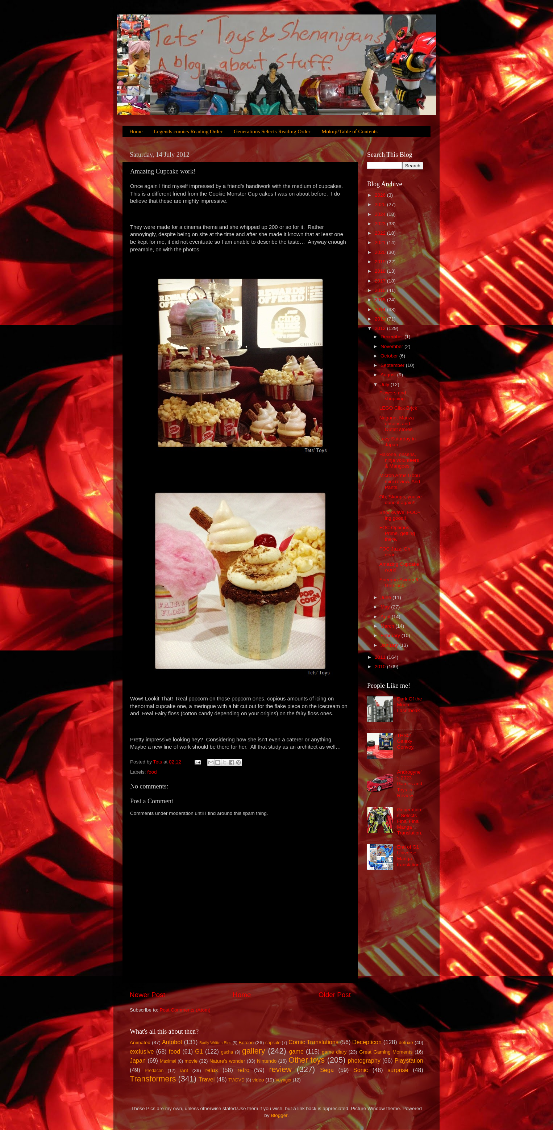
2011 (381, 657)
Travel (207, 1079)
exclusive (142, 1051)
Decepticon (367, 1042)
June (386, 597)
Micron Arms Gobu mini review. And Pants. (399, 481)
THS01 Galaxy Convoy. (406, 741)
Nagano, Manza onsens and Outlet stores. (396, 423)
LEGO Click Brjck (398, 408)
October (390, 356)
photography (364, 1060)
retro (243, 1070)
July (386, 384)
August (389, 374)
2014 (381, 309)
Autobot (172, 1042)
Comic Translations (313, 1042)
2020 (381, 252)
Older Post (335, 995)
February (391, 635)
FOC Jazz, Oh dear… (395, 551)
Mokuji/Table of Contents (349, 131)
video (258, 1080)
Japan (138, 1060)
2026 (381, 195)
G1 (199, 1051)
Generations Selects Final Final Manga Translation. (409, 821)
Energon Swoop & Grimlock (399, 582)
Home (136, 131)
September (393, 365)
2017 (381, 281)
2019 (381, 261)
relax (211, 1070)
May (386, 607)
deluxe (406, 1042)
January (390, 645)
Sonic (360, 1070)
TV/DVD (236, 1080)
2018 (381, 271)
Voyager (283, 1080)
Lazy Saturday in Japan (397, 441)
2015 (381, 299)
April (386, 616)
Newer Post (147, 995)
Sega (327, 1070)
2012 (381, 328)
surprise (397, 1070)
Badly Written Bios (215, 1043)
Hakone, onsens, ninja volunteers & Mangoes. (399, 460)
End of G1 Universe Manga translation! (409, 855)
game (296, 1051)
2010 (381, 666)
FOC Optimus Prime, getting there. (397, 533)
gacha (227, 1052)
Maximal (168, 1061)
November (392, 346)
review (280, 1069)
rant (184, 1070)
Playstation (409, 1060)
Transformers (153, 1078)
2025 (381, 204)
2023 (381, 223)
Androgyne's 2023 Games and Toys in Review (409, 783)
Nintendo (266, 1061)
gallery (253, 1050)
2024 (381, 214)
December (392, 336)
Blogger (279, 1115)
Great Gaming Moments (385, 1052)
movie (191, 1061)
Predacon (154, 1070)
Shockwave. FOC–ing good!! (399, 515)
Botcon (246, 1042)
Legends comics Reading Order (188, 131)
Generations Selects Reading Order (272, 131)
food (152, 772)
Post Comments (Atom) (185, 1010)
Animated (140, 1042)
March (388, 626)
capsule (272, 1042)
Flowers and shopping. (392, 395)
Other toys (306, 1059)
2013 (381, 319)
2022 (381, 233)
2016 (381, 290)
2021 (381, 242)
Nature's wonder (227, 1061)
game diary (334, 1052)
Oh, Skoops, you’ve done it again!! (400, 499)
